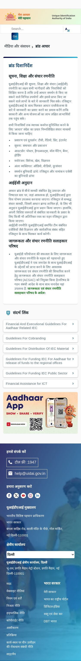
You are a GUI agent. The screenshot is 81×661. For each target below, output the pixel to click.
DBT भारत (50, 621)
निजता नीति (13, 605)
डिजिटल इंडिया (52, 606)
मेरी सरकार (50, 592)
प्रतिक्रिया (11, 635)
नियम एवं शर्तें (14, 598)
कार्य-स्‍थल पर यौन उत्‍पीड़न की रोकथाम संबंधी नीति (20, 644)
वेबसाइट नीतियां (15, 591)
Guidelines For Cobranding (26, 338)
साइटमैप (11, 654)
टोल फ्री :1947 (22, 462)
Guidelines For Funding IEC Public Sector (37, 373)
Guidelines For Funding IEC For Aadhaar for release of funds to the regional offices (38, 361)
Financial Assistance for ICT (26, 383)
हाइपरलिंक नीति (15, 613)
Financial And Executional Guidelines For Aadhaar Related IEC (36, 326)
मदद (8, 583)
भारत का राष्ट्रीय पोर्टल (56, 599)
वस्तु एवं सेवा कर (53, 614)
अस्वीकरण (12, 627)
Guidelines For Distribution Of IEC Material (37, 348)
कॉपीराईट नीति (15, 620)
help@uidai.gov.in (26, 473)
